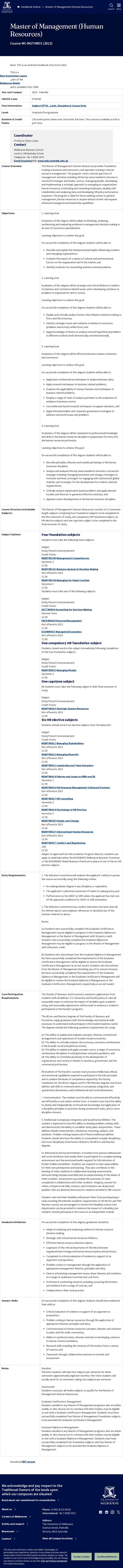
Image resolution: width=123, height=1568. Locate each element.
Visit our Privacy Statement (54, 1561)
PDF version (28, 1461)
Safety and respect (13, 1524)
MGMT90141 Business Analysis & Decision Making (70, 569)
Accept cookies (81, 1556)
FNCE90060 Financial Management (62, 620)
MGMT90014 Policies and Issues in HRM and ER (68, 776)
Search (111, 7)
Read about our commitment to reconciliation (28, 1500)
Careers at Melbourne (14, 1516)
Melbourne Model (10, 83)
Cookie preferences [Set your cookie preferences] (107, 1556)
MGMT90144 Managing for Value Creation (66, 580)
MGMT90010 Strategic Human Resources (65, 708)
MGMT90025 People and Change (60, 820)
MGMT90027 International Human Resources (67, 831)
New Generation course (13, 75)
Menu (119, 7)
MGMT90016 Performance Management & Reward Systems (76, 787)
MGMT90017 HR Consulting (57, 798)
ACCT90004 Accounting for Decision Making (67, 609)
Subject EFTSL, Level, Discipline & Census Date (59, 105)
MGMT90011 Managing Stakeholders (63, 743)
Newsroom (8, 1531)
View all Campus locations (57, 1538)
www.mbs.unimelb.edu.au (53, 160)
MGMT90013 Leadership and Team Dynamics (67, 765)
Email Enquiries (23, 161)
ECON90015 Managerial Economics (62, 631)
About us (7, 1509)
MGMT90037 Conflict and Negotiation (63, 843)
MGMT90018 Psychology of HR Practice (64, 809)
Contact (6, 1538)
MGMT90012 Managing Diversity (60, 754)
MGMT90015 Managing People (59, 670)
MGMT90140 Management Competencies (65, 558)
